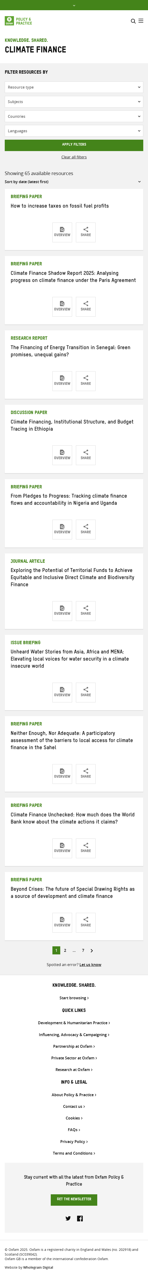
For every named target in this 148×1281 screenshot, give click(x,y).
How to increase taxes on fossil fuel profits (60, 206)
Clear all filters (74, 157)
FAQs (73, 1130)
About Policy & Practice (73, 1095)
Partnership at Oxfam (72, 1046)
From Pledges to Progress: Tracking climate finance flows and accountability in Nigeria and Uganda (69, 500)
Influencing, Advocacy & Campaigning (73, 1035)
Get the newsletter (74, 1200)
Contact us (72, 1106)
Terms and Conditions (72, 1153)
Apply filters (74, 145)
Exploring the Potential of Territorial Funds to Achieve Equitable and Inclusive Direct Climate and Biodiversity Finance (72, 578)
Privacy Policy (72, 1141)
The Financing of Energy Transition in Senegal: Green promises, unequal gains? (70, 352)
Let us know (90, 964)
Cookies (73, 1118)
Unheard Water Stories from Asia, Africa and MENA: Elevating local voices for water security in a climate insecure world (70, 659)
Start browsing (73, 998)
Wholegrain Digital (38, 1267)
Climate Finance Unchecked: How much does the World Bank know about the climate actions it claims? (73, 819)
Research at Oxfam (73, 1069)
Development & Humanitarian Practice (72, 1023)
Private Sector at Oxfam (72, 1058)
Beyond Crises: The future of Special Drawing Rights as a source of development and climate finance (73, 894)
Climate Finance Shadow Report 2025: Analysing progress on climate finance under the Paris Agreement (73, 278)
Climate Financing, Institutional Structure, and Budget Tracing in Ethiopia (72, 426)
